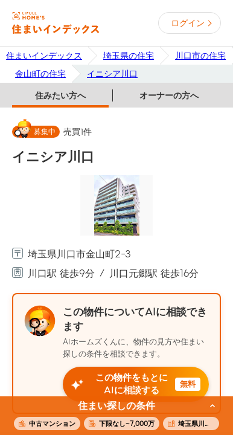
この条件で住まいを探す (110, 416)
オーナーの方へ (169, 95)
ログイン (188, 23)
